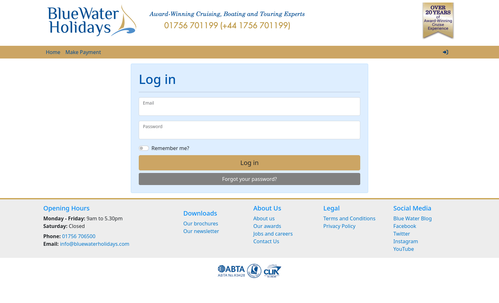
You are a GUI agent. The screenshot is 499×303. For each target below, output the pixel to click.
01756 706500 (78, 236)
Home (53, 52)
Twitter (401, 233)
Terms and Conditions (349, 218)
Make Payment (83, 52)
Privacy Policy (339, 226)
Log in (249, 162)
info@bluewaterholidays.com (94, 243)
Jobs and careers (273, 233)
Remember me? (170, 148)
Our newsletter (201, 231)
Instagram (405, 241)
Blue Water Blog (412, 218)
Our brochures (200, 223)
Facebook (404, 226)
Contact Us (266, 241)
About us (264, 218)
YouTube (403, 248)
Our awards (267, 226)
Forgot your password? (249, 179)
